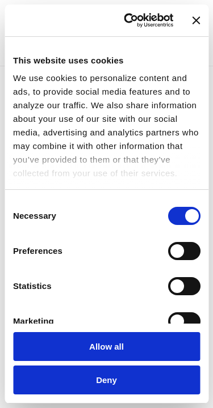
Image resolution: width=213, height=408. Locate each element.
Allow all (106, 346)
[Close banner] (196, 20)
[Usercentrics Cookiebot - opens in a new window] (129, 20)
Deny (106, 380)
